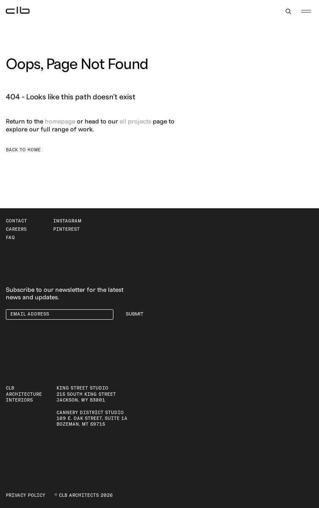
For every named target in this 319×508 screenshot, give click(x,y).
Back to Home (23, 150)
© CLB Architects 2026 (83, 495)
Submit (134, 314)
